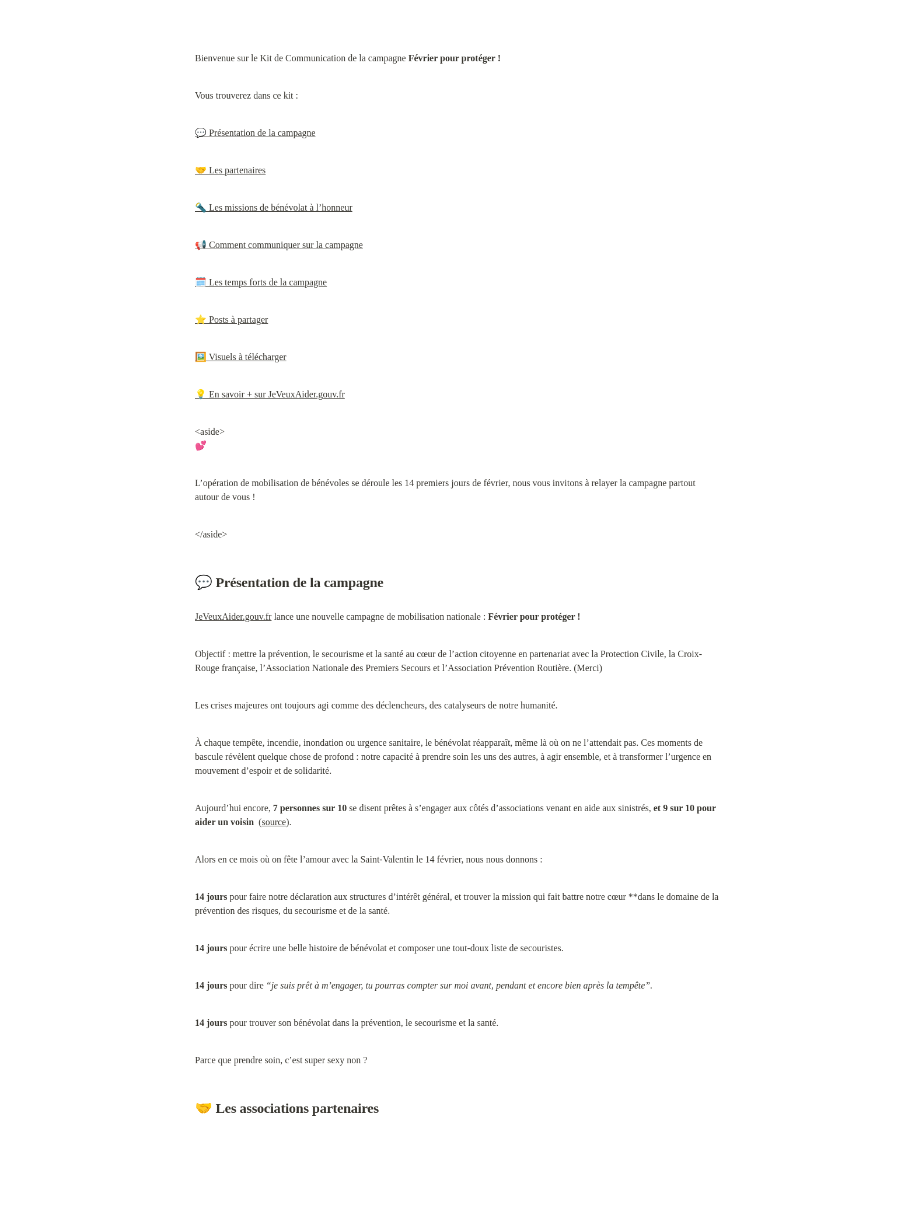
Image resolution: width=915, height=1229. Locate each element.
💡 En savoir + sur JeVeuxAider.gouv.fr (270, 394)
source (273, 822)
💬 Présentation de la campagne (255, 133)
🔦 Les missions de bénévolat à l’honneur (273, 207)
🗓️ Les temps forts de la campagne (261, 282)
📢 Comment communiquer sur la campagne (279, 245)
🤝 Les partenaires (230, 170)
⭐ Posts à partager (231, 319)
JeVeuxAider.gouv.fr (233, 617)
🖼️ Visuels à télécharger (241, 357)
